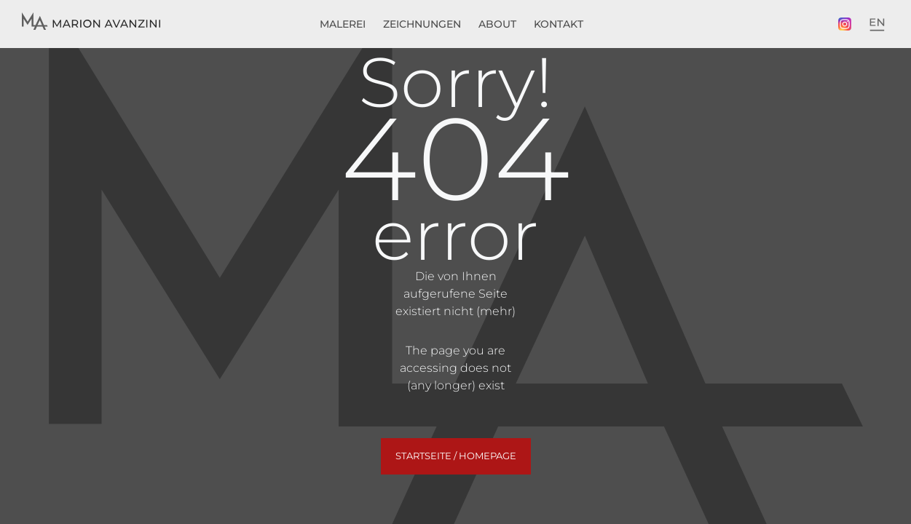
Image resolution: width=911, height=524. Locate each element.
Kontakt (558, 24)
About (497, 24)
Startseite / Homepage (455, 455)
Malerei (343, 24)
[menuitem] (876, 24)
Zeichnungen (422, 24)
